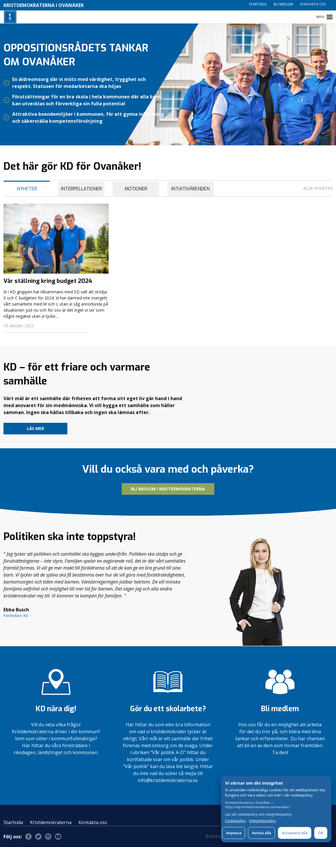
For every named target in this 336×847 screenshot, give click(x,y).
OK (321, 832)
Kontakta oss (313, 4)
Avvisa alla (261, 832)
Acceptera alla (295, 832)
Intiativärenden (190, 189)
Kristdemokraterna (50, 822)
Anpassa (233, 832)
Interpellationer (81, 189)
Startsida (258, 4)
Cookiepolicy (235, 821)
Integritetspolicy (262, 821)
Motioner (136, 189)
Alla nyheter (318, 188)
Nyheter (27, 189)
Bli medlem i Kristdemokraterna (168, 489)
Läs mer (35, 428)
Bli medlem (283, 4)
